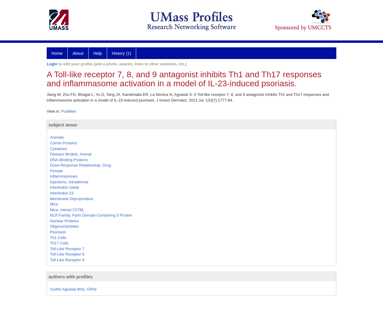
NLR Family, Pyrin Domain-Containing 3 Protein (91, 215)
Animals (57, 137)
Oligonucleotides (64, 226)
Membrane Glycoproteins (71, 199)
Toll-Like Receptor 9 (67, 260)
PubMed (68, 111)
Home (57, 53)
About (77, 53)
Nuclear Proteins (64, 221)
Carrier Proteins (63, 143)
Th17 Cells (59, 243)
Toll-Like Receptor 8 (67, 254)
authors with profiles (70, 276)
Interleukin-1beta (64, 187)
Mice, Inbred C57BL (67, 210)
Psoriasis (58, 232)
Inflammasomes (63, 176)
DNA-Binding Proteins (69, 160)
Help (97, 53)
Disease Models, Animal (71, 154)
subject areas (62, 124)
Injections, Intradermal (69, 182)
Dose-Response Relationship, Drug (80, 165)
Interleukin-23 (62, 193)
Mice (54, 204)
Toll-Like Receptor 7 (67, 249)
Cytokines (58, 148)
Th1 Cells (58, 237)
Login (52, 64)
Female (56, 171)
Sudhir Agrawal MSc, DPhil (73, 289)
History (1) (121, 53)
